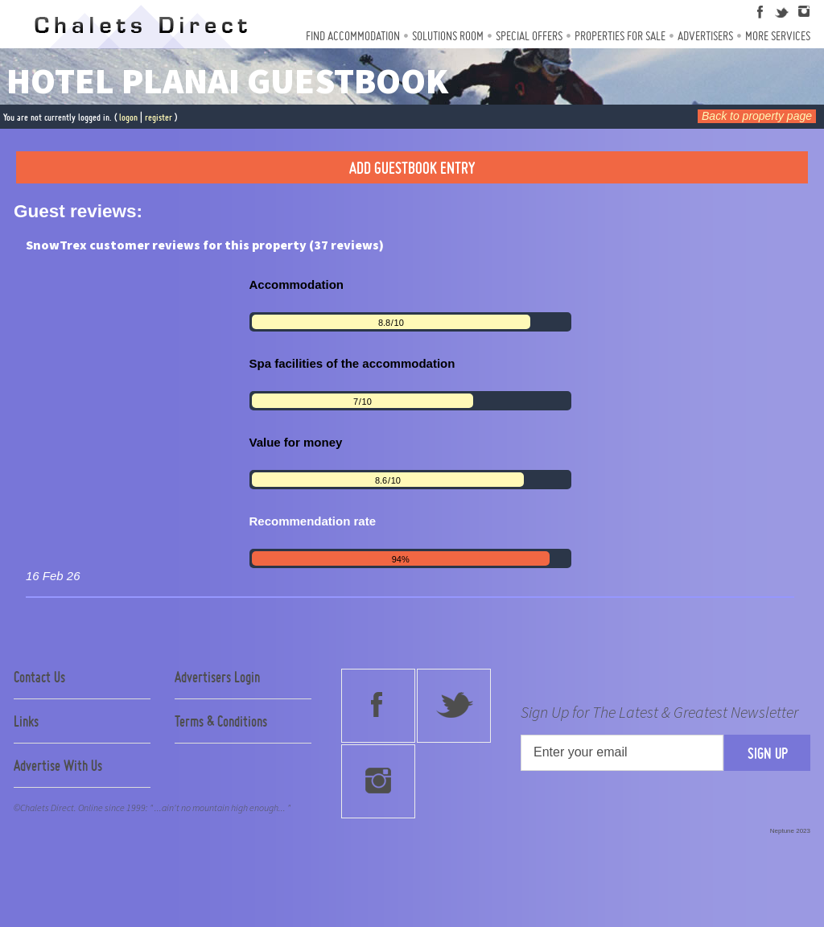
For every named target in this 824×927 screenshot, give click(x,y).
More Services (777, 35)
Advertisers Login (217, 677)
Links (26, 721)
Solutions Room (448, 35)
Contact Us (39, 677)
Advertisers (705, 35)
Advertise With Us (58, 765)
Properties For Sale (620, 35)
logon (128, 117)
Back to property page (757, 115)
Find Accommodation (353, 35)
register (158, 117)
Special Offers (529, 35)
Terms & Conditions (221, 721)
